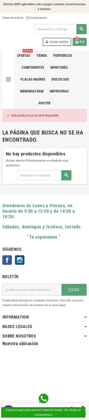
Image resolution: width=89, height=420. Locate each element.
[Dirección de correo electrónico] (31, 290)
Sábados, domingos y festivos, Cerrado (41, 227)
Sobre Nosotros (12, 17)
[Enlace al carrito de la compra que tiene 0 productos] (80, 42)
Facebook (7, 260)
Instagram (19, 260)
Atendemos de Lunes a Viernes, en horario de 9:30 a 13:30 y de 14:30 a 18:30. (38, 211)
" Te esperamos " (31, 237)
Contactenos (36, 17)
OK (74, 289)
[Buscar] (60, 29)
